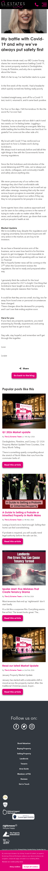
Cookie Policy (31, 849)
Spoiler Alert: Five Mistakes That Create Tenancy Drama (20, 590)
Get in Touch (24, 784)
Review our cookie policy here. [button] (12, 862)
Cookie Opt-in (41, 849)
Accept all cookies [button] (31, 867)
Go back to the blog (24, 375)
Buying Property (24, 749)
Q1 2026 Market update (16, 432)
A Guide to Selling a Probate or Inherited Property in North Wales (21, 514)
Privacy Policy (22, 849)
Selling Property (24, 754)
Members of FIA (24, 774)
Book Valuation (24, 743)
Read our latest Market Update (20, 665)
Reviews (24, 779)
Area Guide (24, 769)
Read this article (12, 465)
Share (24, 368)
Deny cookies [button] (15, 867)
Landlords (24, 759)
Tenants (24, 764)
